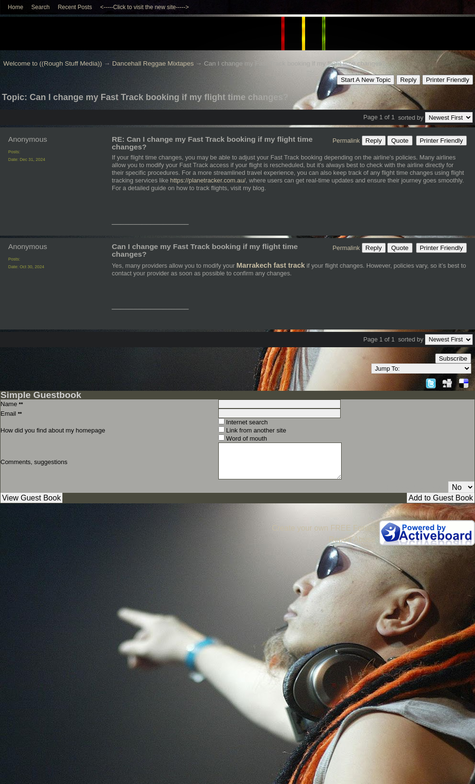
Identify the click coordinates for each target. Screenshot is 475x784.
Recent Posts (75, 7)
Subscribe (453, 358)
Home (15, 7)
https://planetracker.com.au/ (208, 180)
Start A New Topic (366, 79)
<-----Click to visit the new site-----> (144, 7)
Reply (408, 79)
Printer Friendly (447, 79)
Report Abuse (352, 539)
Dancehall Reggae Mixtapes (153, 63)
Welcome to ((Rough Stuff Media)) (52, 63)
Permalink (346, 140)
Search (40, 7)
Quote (399, 140)
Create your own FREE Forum (323, 528)
